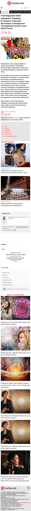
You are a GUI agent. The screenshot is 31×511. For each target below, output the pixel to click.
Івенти (25, 11)
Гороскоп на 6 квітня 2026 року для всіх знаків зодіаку (15, 417)
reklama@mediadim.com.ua (24, 502)
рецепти (15, 261)
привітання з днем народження (15, 258)
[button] (25, 7)
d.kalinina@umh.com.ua (6, 507)
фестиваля (7, 134)
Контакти (5, 275)
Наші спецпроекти (7, 282)
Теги (3, 249)
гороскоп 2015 (15, 252)
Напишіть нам (6, 272)
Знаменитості (5, 11)
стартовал (7, 132)
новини (6, 128)
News (11, 11)
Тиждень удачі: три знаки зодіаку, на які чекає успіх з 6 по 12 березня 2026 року (15, 385)
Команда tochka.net (7, 284)
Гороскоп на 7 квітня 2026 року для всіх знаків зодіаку (15, 354)
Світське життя (18, 11)
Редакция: (3, 506)
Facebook (16, 118)
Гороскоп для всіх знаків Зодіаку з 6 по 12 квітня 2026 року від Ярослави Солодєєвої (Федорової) (15, 479)
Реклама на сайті (7, 280)
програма (7, 130)
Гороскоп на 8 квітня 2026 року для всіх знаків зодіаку (15, 323)
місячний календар (15, 256)
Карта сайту (6, 277)
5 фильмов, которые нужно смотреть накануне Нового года (14, 171)
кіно (5, 126)
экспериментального (11, 136)
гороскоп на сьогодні (15, 254)
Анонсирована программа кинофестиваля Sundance (12, 204)
